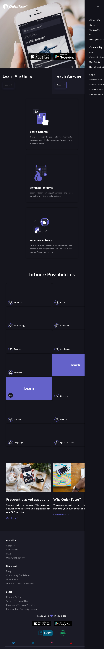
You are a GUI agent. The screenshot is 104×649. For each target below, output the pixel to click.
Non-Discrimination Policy (21, 583)
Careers (11, 545)
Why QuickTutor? (16, 557)
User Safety (13, 579)
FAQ (9, 553)
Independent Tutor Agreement (23, 609)
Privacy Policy (14, 597)
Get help (12, 518)
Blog (9, 571)
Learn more (61, 514)
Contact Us (13, 549)
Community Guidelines (19, 575)
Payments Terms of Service (21, 605)
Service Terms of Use (18, 601)
